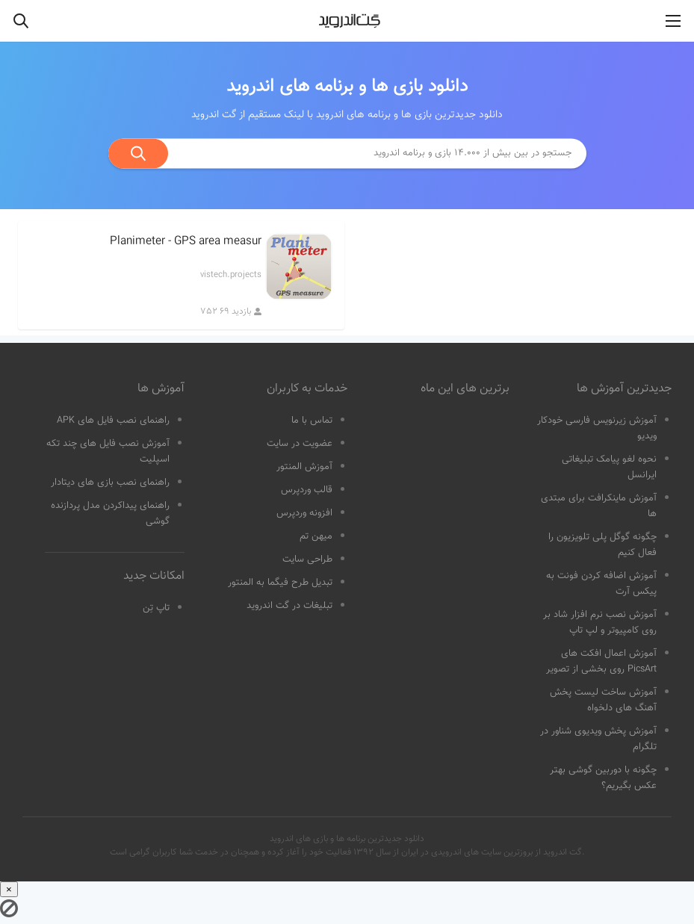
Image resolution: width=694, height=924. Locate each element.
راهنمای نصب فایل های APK (113, 420)
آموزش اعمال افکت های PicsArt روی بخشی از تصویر (601, 661)
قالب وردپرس (306, 490)
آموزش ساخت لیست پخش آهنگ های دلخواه (603, 700)
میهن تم (316, 536)
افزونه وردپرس (304, 513)
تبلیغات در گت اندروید (289, 605)
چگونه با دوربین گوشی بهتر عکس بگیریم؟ (603, 778)
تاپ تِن (156, 608)
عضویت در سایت (299, 443)
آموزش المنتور (304, 466)
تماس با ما (311, 420)
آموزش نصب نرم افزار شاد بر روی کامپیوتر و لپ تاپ (600, 622)
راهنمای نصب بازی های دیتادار (110, 482)
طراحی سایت (307, 559)
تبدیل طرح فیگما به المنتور (280, 582)
